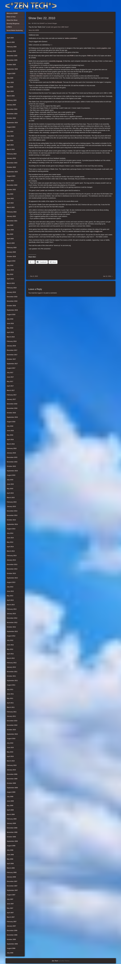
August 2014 (11, 529)
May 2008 (10, 859)
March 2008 (11, 868)
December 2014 (12, 511)
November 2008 (12, 832)
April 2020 (10, 239)
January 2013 (11, 613)
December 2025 (12, 55)
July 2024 (10, 131)
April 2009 (10, 810)
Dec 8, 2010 (33, 276)
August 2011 (11, 685)
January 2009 (11, 823)
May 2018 (10, 328)
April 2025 (10, 91)
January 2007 (11, 926)
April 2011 (10, 703)
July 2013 (10, 587)
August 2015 (11, 475)
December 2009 (12, 774)
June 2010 (10, 747)
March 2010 (11, 761)
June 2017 (10, 377)
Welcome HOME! (109, 5)
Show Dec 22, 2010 (41, 18)
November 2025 (12, 60)
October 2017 (11, 359)
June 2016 (10, 430)
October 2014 (11, 520)
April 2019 (10, 279)
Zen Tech (55, 961)
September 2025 (12, 69)
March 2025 (11, 96)
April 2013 (10, 600)
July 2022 (10, 194)
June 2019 (10, 270)
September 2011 (12, 680)
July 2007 (10, 899)
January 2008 (11, 877)
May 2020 (10, 234)
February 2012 (11, 663)
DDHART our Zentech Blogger (48, 23)
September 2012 (12, 631)
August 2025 (11, 73)
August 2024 (11, 127)
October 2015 (11, 466)
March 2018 (11, 337)
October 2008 (11, 837)
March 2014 (11, 551)
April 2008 (10, 863)
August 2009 (11, 792)
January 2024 (11, 158)
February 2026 (11, 47)
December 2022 (12, 185)
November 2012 (12, 622)
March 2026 (11, 42)
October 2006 (11, 939)
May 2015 (10, 488)
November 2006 (12, 935)
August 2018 (11, 314)
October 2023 (11, 167)
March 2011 (11, 707)
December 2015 (12, 457)
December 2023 (12, 163)
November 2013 (12, 569)
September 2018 (12, 310)
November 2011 (12, 671)
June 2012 (10, 645)
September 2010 (12, 734)
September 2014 (12, 524)
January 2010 (11, 770)
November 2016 (12, 408)
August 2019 (11, 261)
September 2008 (12, 841)
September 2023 (12, 172)
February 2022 (11, 212)
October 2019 (11, 256)
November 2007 (12, 886)
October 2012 (11, 627)
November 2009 (12, 779)
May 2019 (10, 274)
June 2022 (10, 198)
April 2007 (10, 912)
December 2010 (12, 721)
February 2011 (11, 712)
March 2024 (11, 149)
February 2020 (11, 247)
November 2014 (12, 515)
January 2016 (11, 453)
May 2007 (10, 908)
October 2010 (11, 729)
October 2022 (11, 189)
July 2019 (10, 265)
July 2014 (10, 533)
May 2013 (10, 596)
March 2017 (11, 390)
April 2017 (10, 386)
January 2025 (11, 105)
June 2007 (10, 904)
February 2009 (11, 819)
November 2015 (12, 462)
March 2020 (11, 243)
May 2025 (10, 87)
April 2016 (10, 439)
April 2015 (10, 493)
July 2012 (10, 640)
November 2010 (12, 725)
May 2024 (10, 140)
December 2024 (12, 109)
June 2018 (10, 323)
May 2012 (10, 649)
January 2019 (11, 292)
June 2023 (10, 180)
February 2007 (11, 921)
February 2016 (11, 448)
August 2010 (11, 738)
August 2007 (11, 895)
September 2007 (12, 890)
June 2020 (10, 230)
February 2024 (11, 154)
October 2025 (11, 64)
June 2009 (10, 801)
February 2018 (11, 341)
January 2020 (11, 252)
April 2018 (10, 332)
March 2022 (11, 207)
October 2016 (11, 413)
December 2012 (12, 618)
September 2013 (12, 578)
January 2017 (11, 399)
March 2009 (11, 814)
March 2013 (11, 605)
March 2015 (11, 497)
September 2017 (12, 363)
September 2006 (12, 944)
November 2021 (12, 221)
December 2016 (12, 404)
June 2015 (10, 484)
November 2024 (12, 114)
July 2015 (10, 480)
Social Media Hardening (101, 5)
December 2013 (12, 564)
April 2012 (10, 654)
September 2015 (12, 471)
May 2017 (10, 381)
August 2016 (11, 422)
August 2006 (11, 948)
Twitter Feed (112, 5)
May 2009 (10, 805)
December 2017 (12, 350)
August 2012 (11, 636)
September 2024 (12, 122)
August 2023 (11, 176)
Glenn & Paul (105, 5)
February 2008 (11, 872)
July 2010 (10, 743)
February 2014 (11, 555)
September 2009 (12, 788)
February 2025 (11, 100)
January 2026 (11, 51)
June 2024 (10, 136)
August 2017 (11, 368)
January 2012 (11, 667)
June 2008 (10, 854)
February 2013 (11, 609)
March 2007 (11, 917)
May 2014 (10, 542)
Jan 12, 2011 (108, 276)
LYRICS (93, 5)
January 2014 (11, 560)
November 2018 (12, 301)
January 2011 (11, 716)
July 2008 (10, 850)
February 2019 (11, 288)
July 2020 (10, 225)
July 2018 (10, 319)
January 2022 (11, 216)
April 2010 (10, 756)
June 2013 (10, 591)
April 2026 (10, 38)
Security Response (97, 5)
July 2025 (10, 78)
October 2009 (11, 783)
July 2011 (10, 689)
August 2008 (11, 846)
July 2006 (10, 953)
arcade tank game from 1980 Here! (57, 27)
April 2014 (10, 546)
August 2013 (11, 582)
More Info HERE (34, 30)
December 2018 (12, 297)
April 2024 (10, 145)
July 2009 (10, 796)
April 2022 (10, 203)
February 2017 (11, 395)
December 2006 (12, 930)
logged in (40, 293)
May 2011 (10, 698)
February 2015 (11, 502)
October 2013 (11, 573)
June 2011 (10, 694)
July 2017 (10, 372)
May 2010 (10, 752)
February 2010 (11, 765)
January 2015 (11, 506)
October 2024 (11, 118)
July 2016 (10, 426)
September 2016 (12, 417)
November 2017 (12, 355)
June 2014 (10, 538)
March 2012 (11, 658)
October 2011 (11, 676)
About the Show (89, 5)
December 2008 (12, 828)
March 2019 (11, 283)
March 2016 (11, 444)
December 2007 (12, 881)
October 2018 (11, 305)
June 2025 (10, 82)
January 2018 (11, 346)
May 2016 (10, 435)
